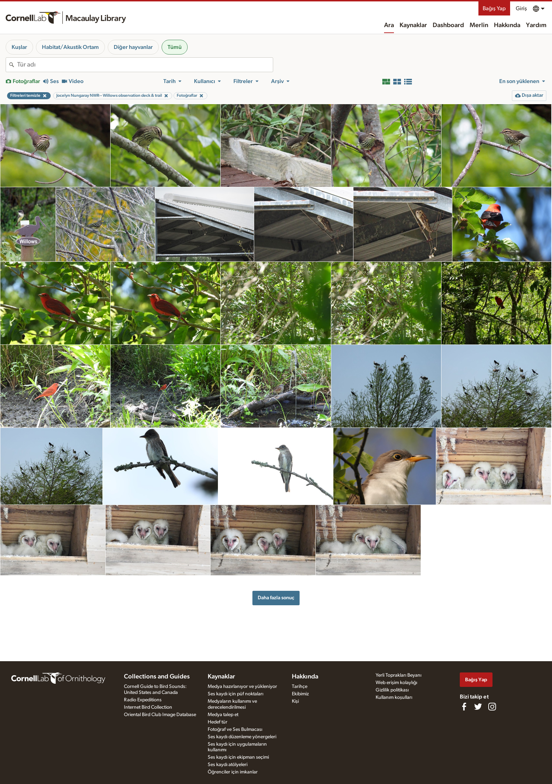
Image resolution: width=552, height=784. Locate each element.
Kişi (295, 701)
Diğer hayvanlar (133, 47)
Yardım (536, 25)
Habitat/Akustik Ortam (70, 47)
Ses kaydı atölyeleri (227, 764)
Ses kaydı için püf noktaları (235, 693)
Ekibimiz (300, 693)
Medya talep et (223, 714)
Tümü (175, 47)
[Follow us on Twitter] (478, 706)
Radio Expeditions (143, 699)
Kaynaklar (413, 25)
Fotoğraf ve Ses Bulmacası (235, 729)
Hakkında (507, 25)
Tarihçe (299, 686)
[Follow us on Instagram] (492, 706)
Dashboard (448, 25)
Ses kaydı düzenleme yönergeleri (242, 736)
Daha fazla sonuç (276, 597)
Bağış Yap (494, 8)
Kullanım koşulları (394, 697)
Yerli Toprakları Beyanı (398, 675)
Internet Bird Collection (148, 707)
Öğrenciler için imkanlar (233, 772)
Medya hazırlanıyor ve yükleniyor (242, 686)
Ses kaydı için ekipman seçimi (238, 757)
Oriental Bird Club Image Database (160, 714)
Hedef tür (217, 722)
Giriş (521, 8)
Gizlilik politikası (392, 690)
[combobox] (145, 65)
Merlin (479, 25)
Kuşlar (19, 47)
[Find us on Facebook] (464, 706)
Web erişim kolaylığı (396, 682)
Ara (389, 25)
